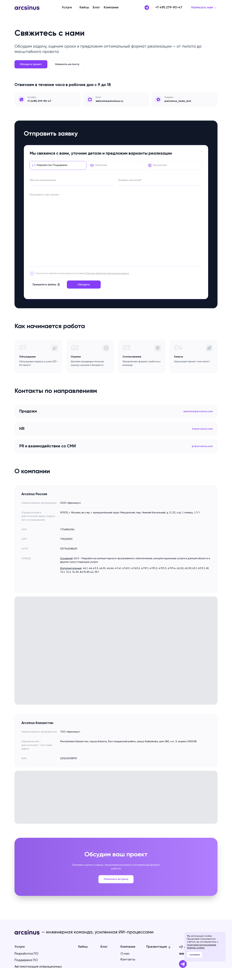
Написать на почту (67, 64)
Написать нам (202, 7)
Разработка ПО (26, 888)
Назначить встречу (116, 813)
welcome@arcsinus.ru (198, 888)
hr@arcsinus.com (202, 363)
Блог (96, 7)
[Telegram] (183, 898)
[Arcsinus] (27, 7)
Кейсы (84, 7)
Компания (111, 7)
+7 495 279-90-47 (168, 7)
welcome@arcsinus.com (198, 346)
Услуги (67, 7)
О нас (125, 888)
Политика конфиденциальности (31, 928)
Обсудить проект (31, 64)
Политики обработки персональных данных (107, 208)
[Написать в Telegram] (147, 7)
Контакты (128, 894)
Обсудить (83, 219)
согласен (194, 955)
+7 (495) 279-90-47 (39, 101)
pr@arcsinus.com (202, 380)
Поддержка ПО (26, 894)
